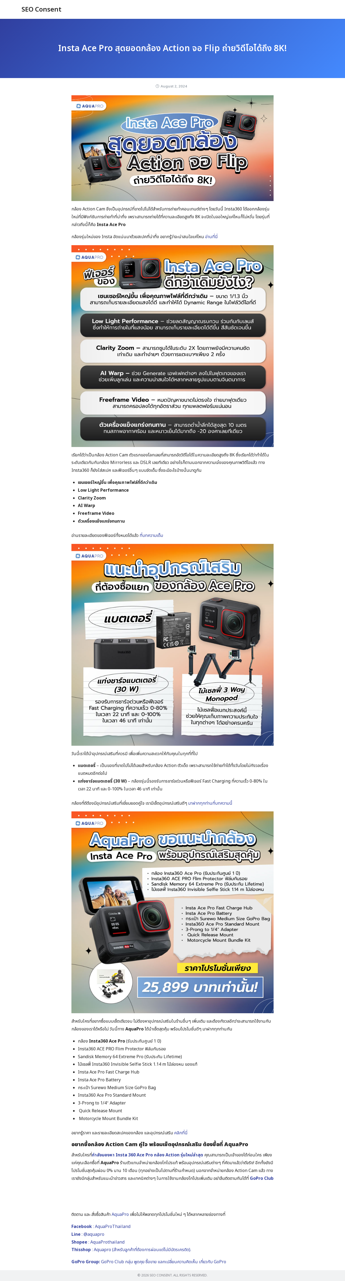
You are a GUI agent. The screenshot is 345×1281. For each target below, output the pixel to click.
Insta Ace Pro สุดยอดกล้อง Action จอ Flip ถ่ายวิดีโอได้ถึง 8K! (172, 48)
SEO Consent (41, 10)
